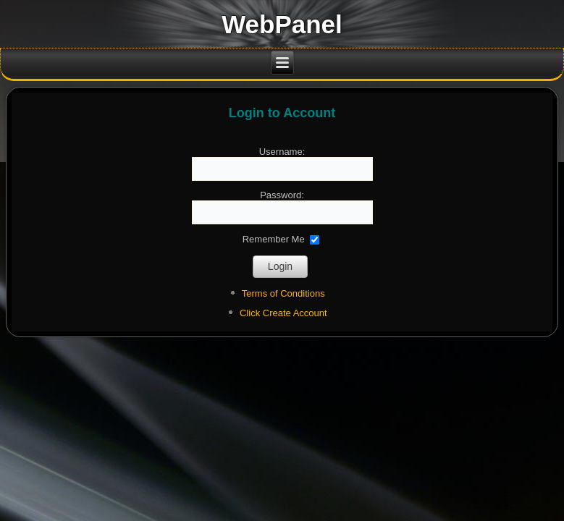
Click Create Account (283, 313)
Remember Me (274, 238)
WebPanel (282, 24)
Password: (282, 195)
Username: (282, 151)
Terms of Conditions (283, 293)
